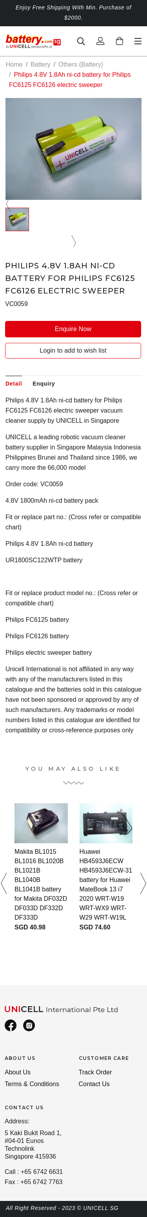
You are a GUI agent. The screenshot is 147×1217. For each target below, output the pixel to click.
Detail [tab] (13, 383)
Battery (41, 64)
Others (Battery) (80, 64)
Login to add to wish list (73, 350)
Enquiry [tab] (44, 383)
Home (14, 64)
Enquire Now (73, 329)
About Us (18, 1072)
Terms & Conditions (32, 1084)
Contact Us (94, 1084)
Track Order (95, 1072)
